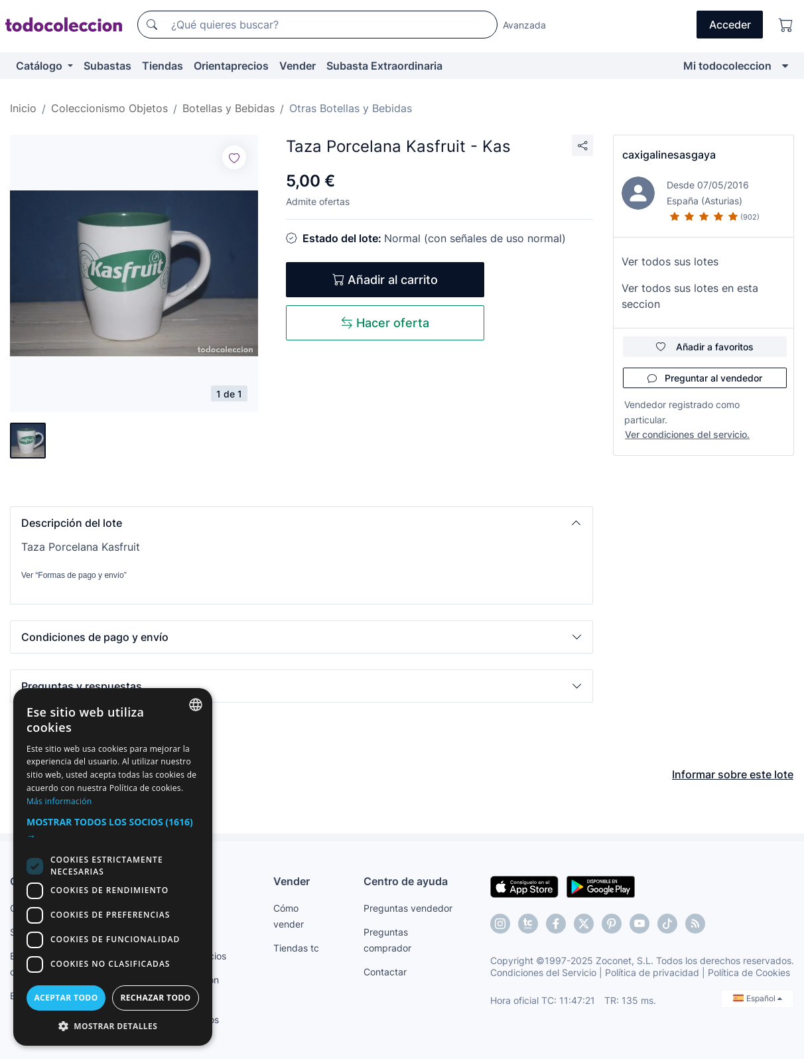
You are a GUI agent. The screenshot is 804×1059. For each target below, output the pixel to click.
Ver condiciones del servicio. (687, 434)
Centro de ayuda (406, 881)
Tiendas (162, 65)
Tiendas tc (296, 947)
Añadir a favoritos (705, 346)
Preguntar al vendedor (704, 378)
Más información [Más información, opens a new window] (59, 801)
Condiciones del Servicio (543, 972)
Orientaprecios (231, 65)
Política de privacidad (652, 972)
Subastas (107, 65)
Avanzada (524, 25)
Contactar (385, 971)
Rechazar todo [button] (155, 997)
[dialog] (112, 867)
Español (757, 998)
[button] (301, 523)
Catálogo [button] (40, 65)
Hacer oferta (385, 323)
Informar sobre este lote (732, 774)
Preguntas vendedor (408, 908)
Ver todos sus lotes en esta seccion (690, 296)
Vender (297, 65)
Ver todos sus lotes (670, 261)
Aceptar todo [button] (66, 997)
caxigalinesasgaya (669, 154)
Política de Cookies (749, 972)
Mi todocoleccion (727, 65)
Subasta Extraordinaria (384, 65)
